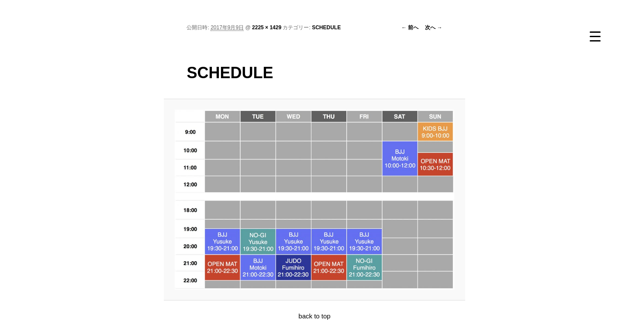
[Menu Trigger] (595, 36)
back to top (314, 316)
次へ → (433, 27)
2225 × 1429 (266, 27)
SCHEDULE (326, 27)
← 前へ (409, 27)
